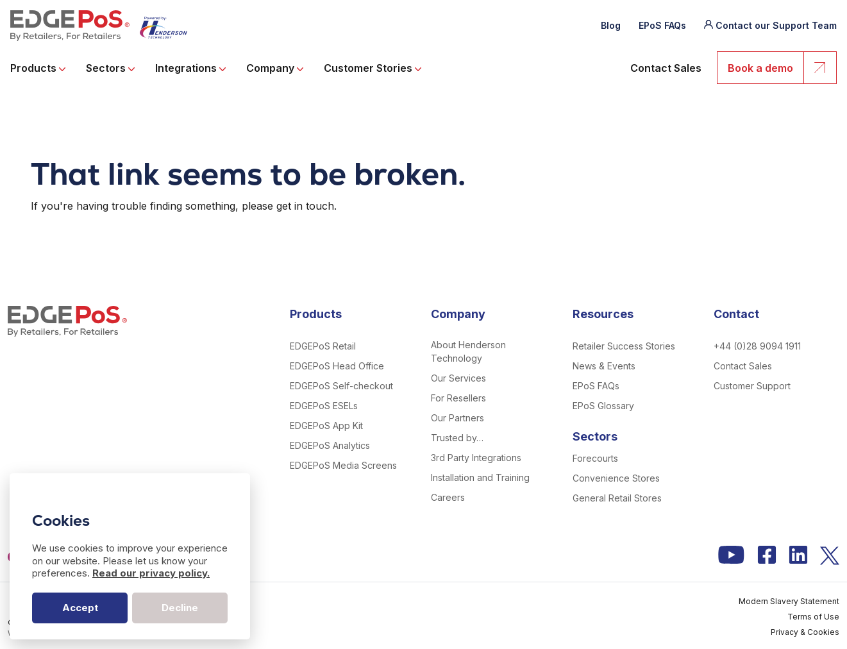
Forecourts (595, 458)
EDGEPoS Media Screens (343, 465)
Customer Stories (372, 68)
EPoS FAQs (662, 25)
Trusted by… (457, 437)
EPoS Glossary (603, 405)
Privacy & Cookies (805, 632)
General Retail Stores (617, 498)
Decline (180, 608)
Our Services (458, 378)
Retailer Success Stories (624, 346)
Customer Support (752, 385)
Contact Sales (665, 68)
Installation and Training (480, 477)
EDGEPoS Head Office (337, 365)
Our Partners (457, 417)
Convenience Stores (616, 478)
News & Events (604, 365)
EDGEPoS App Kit (326, 425)
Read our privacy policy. (151, 573)
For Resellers (458, 397)
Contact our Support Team (776, 25)
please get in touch (288, 205)
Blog (611, 25)
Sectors (110, 68)
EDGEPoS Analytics (330, 445)
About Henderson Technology (468, 351)
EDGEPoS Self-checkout (341, 385)
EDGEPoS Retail (323, 346)
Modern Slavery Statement (789, 601)
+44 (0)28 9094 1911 (757, 346)
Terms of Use (813, 616)
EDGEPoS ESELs (324, 405)
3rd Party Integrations (476, 457)
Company (274, 68)
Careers (448, 497)
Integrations (190, 68)
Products (37, 68)
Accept (80, 608)
